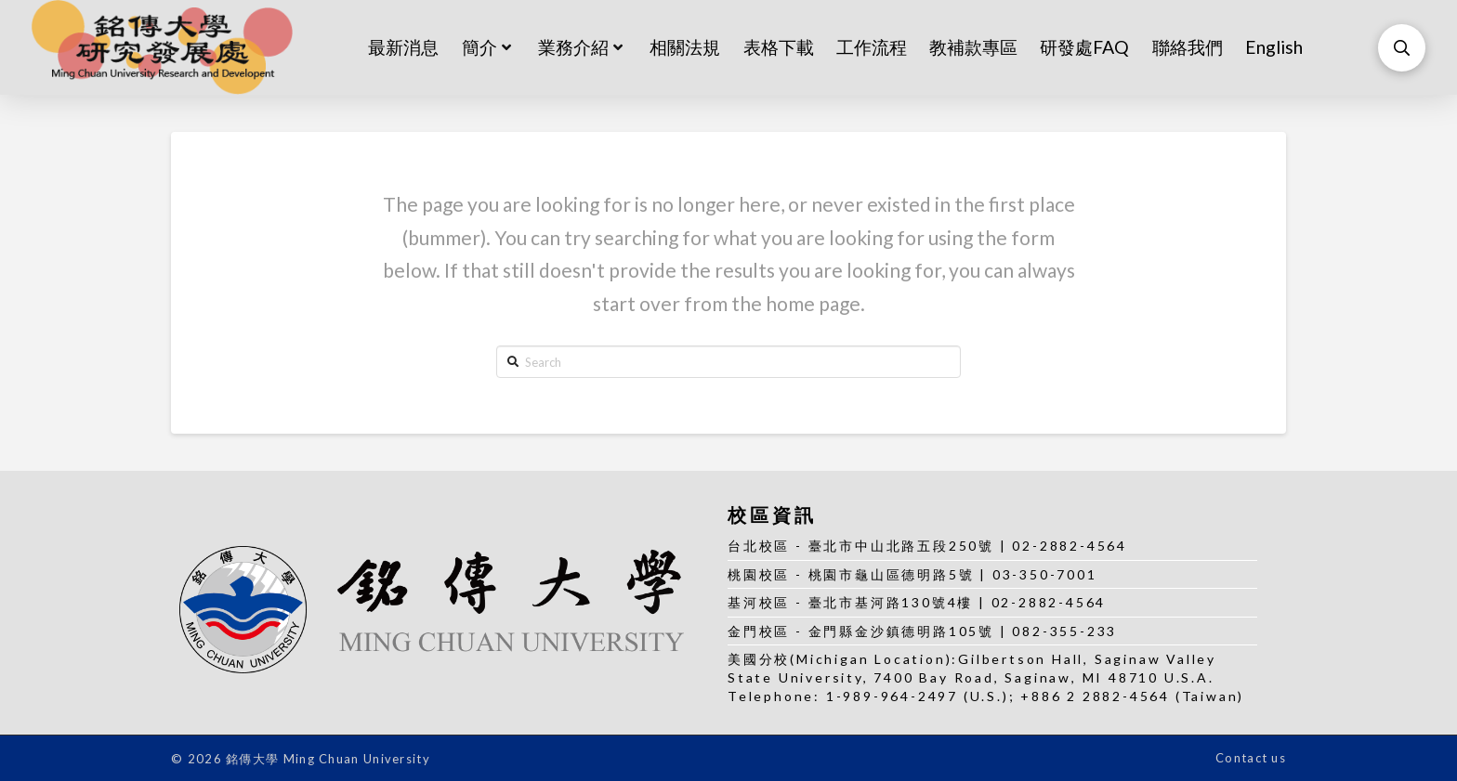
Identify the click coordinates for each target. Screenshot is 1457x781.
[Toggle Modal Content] (1401, 48)
